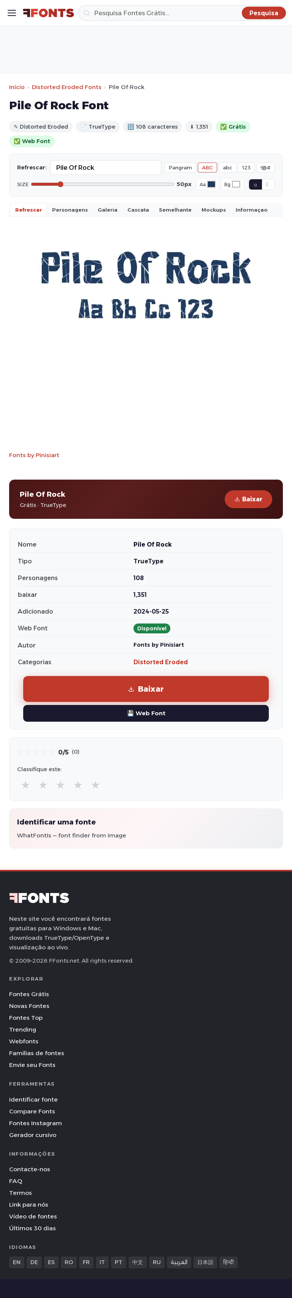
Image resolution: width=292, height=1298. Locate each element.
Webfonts (23, 1041)
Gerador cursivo (32, 1135)
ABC (207, 167)
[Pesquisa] (182, 13)
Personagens (70, 210)
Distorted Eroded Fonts (67, 87)
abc (227, 167)
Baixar (248, 499)
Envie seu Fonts (32, 1064)
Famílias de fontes (36, 1053)
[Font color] (211, 184)
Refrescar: (32, 167)
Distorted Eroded (160, 662)
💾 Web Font (146, 713)
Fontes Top (26, 1017)
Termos (20, 1192)
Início (17, 87)
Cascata (138, 210)
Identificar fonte (33, 1099)
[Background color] (236, 184)
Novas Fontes (29, 1005)
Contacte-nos (29, 1169)
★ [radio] (25, 784)
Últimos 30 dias (32, 1228)
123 (246, 167)
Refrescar (28, 210)
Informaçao (252, 210)
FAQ (15, 1181)
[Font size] (103, 184)
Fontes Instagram (35, 1123)
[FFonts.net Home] (48, 13)
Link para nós (28, 1204)
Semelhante (175, 210)
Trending (22, 1029)
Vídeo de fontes (33, 1216)
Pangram (180, 167)
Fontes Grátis (29, 994)
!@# (265, 167)
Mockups (214, 210)
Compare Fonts (32, 1111)
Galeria (107, 210)
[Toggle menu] (12, 13)
